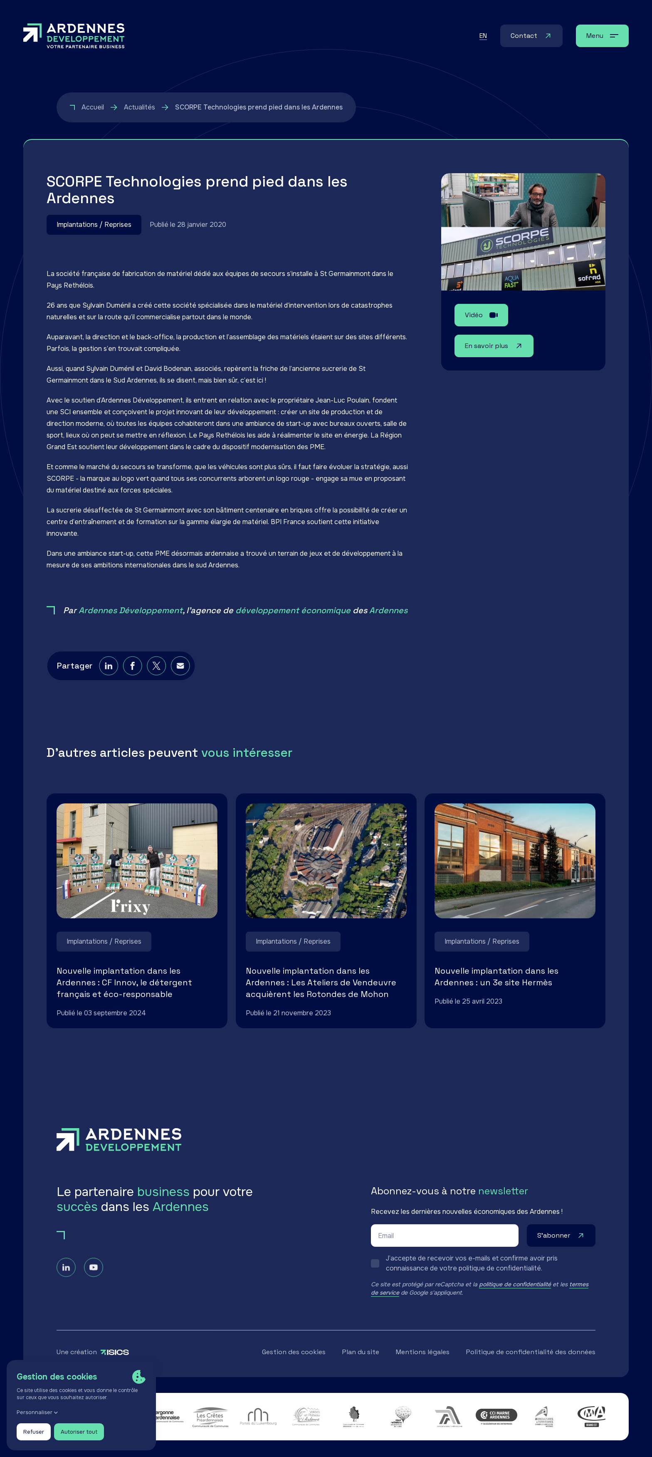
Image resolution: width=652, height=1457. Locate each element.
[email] (177, 677)
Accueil (93, 107)
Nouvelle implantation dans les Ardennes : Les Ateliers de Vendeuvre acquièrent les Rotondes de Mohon (321, 983)
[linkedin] (109, 677)
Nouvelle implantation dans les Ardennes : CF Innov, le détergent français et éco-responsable (124, 983)
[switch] (483, 1264)
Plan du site (360, 1352)
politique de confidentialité (515, 1284)
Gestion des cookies (294, 1352)
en (483, 35)
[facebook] (132, 677)
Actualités (139, 107)
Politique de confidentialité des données (530, 1352)
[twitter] (154, 677)
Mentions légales (422, 1352)
